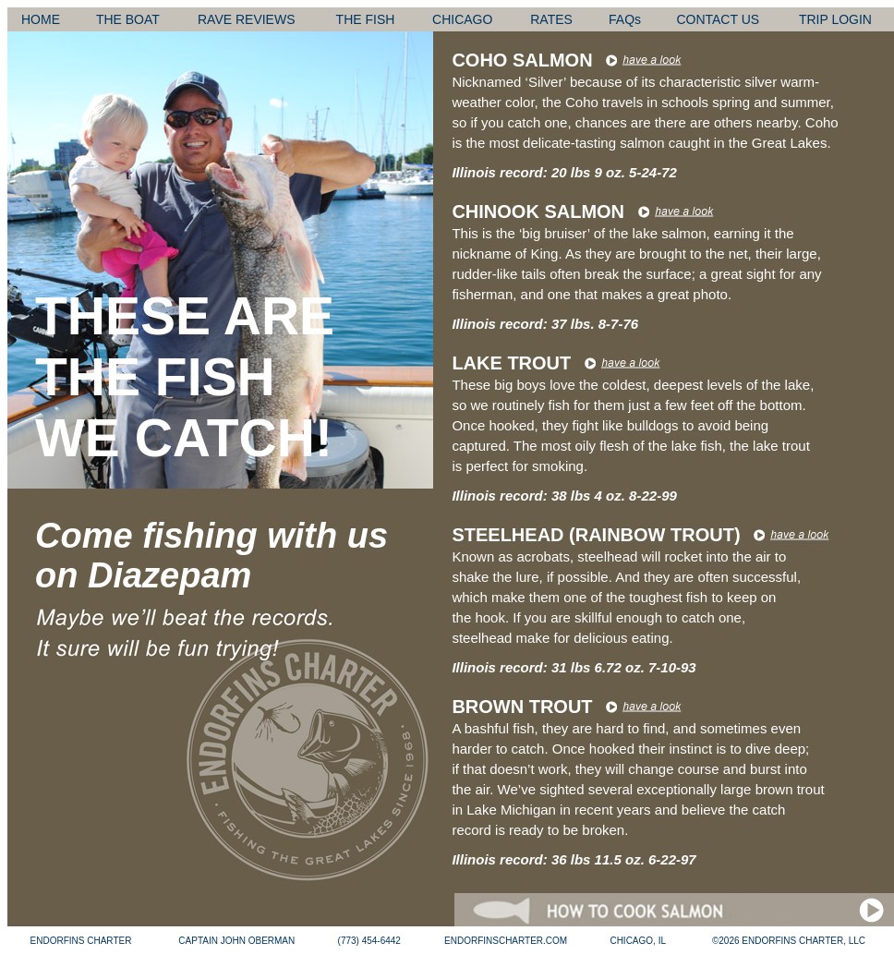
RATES (551, 19)
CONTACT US (717, 19)
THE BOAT (128, 19)
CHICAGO (462, 19)
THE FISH (365, 19)
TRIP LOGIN (835, 19)
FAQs (625, 19)
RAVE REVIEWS (247, 19)
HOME (40, 19)
